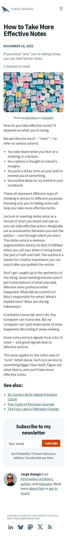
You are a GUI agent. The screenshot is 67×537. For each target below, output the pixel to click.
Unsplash (47, 118)
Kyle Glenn (31, 118)
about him (36, 488)
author (26, 484)
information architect (37, 479)
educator (45, 484)
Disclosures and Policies (26, 518)
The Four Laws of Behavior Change (33, 409)
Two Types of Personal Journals (31, 404)
